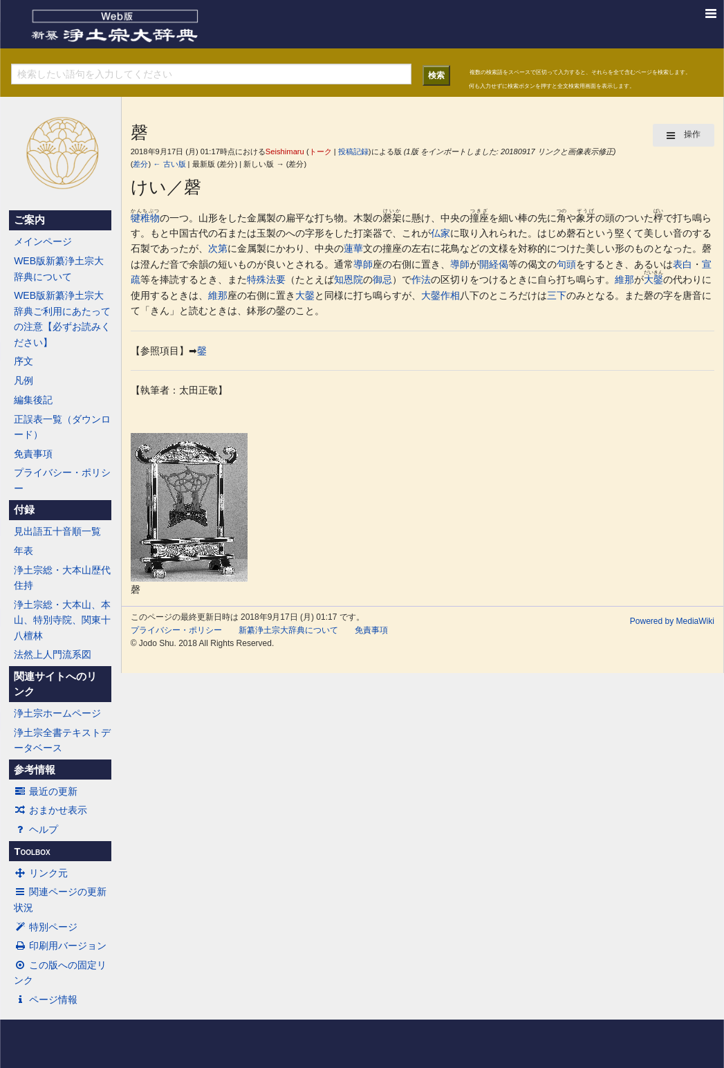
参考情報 (34, 769)
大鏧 (653, 279)
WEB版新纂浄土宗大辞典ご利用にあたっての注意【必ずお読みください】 (62, 318)
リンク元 (41, 872)
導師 (363, 264)
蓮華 (353, 248)
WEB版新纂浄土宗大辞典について (59, 268)
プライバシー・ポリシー (62, 480)
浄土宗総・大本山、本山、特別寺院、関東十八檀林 (62, 620)
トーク (320, 151)
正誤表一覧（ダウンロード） (62, 427)
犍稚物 (145, 217)
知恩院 (348, 279)
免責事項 (33, 453)
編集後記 (33, 399)
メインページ (43, 241)
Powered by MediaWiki (672, 621)
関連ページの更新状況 (60, 899)
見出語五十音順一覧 (57, 531)
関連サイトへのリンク (55, 684)
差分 (140, 164)
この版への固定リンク (60, 972)
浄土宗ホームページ (57, 713)
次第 (218, 248)
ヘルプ (36, 829)
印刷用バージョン (60, 945)
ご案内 (29, 219)
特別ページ (45, 926)
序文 (23, 361)
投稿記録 (353, 151)
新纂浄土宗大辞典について (288, 630)
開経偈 (493, 264)
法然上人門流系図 (52, 654)
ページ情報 (45, 999)
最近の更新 (45, 791)
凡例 (23, 380)
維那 (624, 279)
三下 (556, 295)
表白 (682, 264)
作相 (450, 295)
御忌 (382, 279)
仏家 (440, 233)
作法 (421, 279)
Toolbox (32, 851)
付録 (24, 509)
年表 (23, 550)
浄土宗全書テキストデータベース (62, 740)
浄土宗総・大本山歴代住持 (62, 577)
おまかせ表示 (50, 810)
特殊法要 (266, 279)
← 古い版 (169, 164)
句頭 (566, 264)
